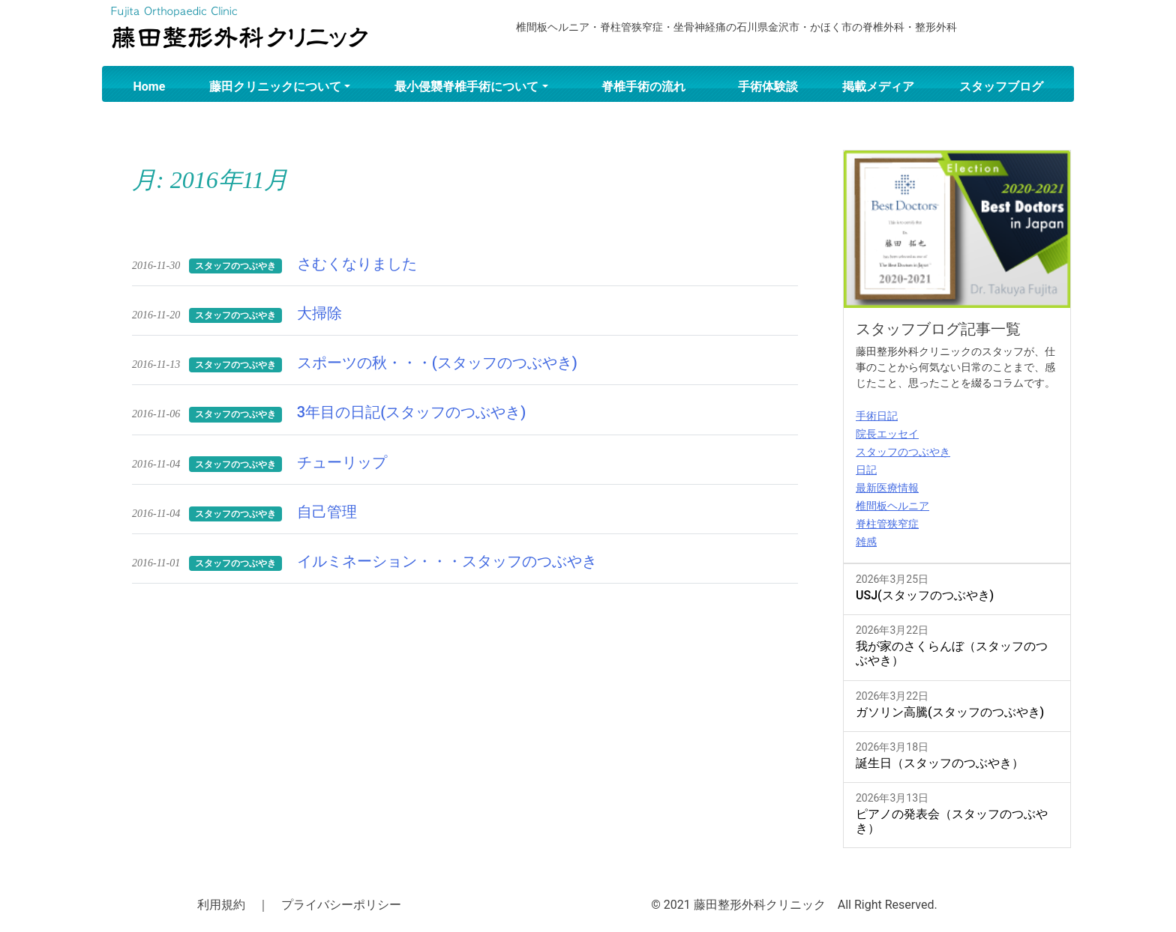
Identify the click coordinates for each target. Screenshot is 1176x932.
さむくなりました (357, 264)
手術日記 (877, 416)
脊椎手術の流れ (644, 86)
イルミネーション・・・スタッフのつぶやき (447, 561)
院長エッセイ (887, 434)
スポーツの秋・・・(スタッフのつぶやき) (437, 363)
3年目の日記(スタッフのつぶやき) (411, 412)
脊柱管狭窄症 (887, 524)
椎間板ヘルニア (892, 506)
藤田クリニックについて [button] (275, 86)
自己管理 (327, 512)
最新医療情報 (887, 488)
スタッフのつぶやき (903, 452)
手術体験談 (768, 86)
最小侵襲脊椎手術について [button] (466, 86)
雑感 (866, 542)
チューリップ (342, 462)
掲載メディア (878, 86)
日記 (866, 470)
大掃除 (319, 313)
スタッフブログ (1001, 86)
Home (150, 86)
